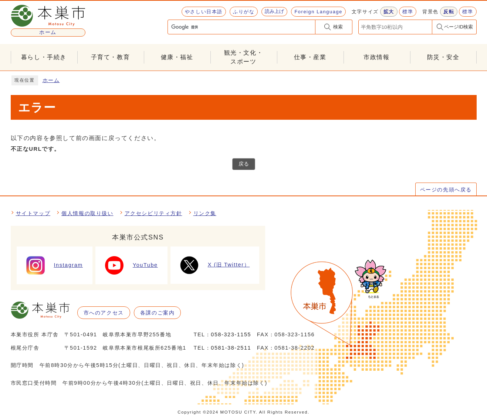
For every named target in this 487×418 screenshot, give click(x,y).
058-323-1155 (231, 334)
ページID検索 (458, 27)
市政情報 (376, 57)
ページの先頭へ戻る (446, 190)
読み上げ (274, 11)
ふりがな (243, 11)
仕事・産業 (310, 57)
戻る (244, 164)
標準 (407, 11)
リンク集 (204, 213)
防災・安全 (443, 57)
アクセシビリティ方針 (153, 213)
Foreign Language (318, 11)
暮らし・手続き (44, 57)
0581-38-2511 (231, 348)
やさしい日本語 (204, 11)
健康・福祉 (177, 57)
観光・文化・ (243, 58)
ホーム (51, 80)
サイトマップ (33, 213)
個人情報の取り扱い (87, 213)
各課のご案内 (157, 313)
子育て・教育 (110, 57)
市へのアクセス (104, 313)
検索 (338, 27)
